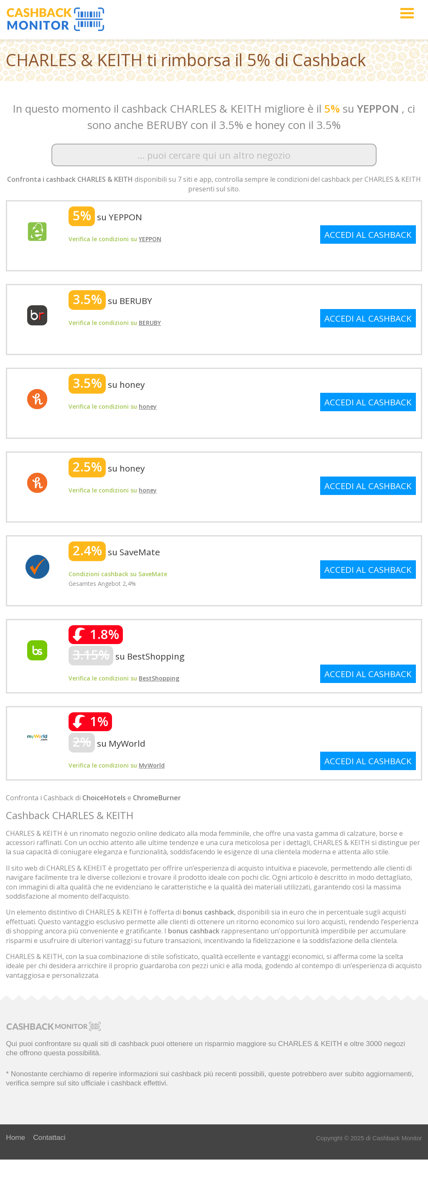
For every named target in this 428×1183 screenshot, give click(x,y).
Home (15, 1137)
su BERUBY (110, 301)
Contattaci (49, 1137)
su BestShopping (126, 656)
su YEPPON (105, 217)
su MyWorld (107, 743)
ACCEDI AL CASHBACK (368, 234)
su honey (107, 384)
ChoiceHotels (104, 797)
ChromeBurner (157, 797)
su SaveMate (114, 552)
